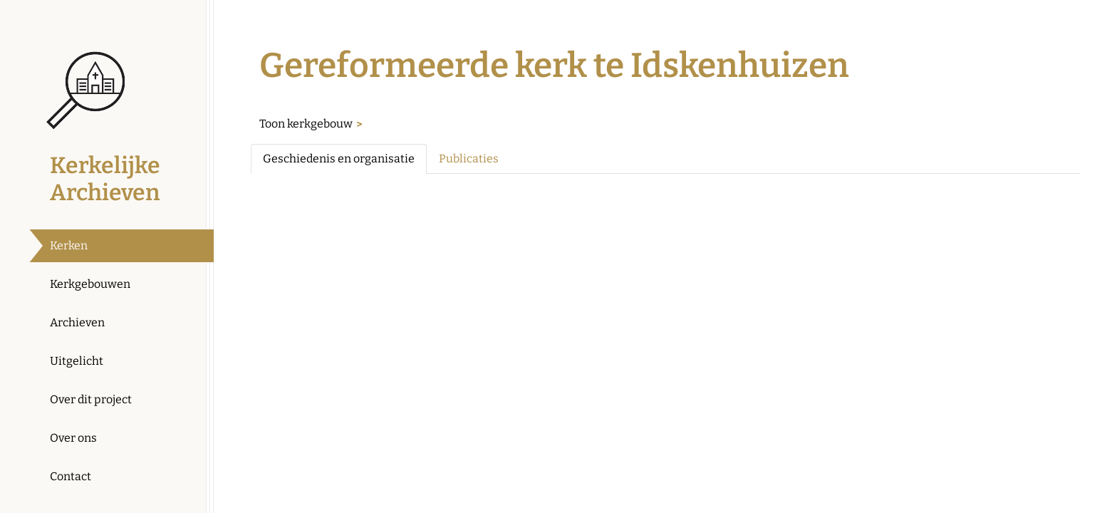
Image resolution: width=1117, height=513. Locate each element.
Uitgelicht (76, 361)
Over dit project (91, 399)
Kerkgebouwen (90, 284)
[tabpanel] (665, 196)
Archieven (77, 322)
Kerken (69, 245)
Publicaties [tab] (469, 158)
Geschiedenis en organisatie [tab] (339, 158)
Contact (70, 476)
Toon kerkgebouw (306, 123)
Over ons (73, 438)
